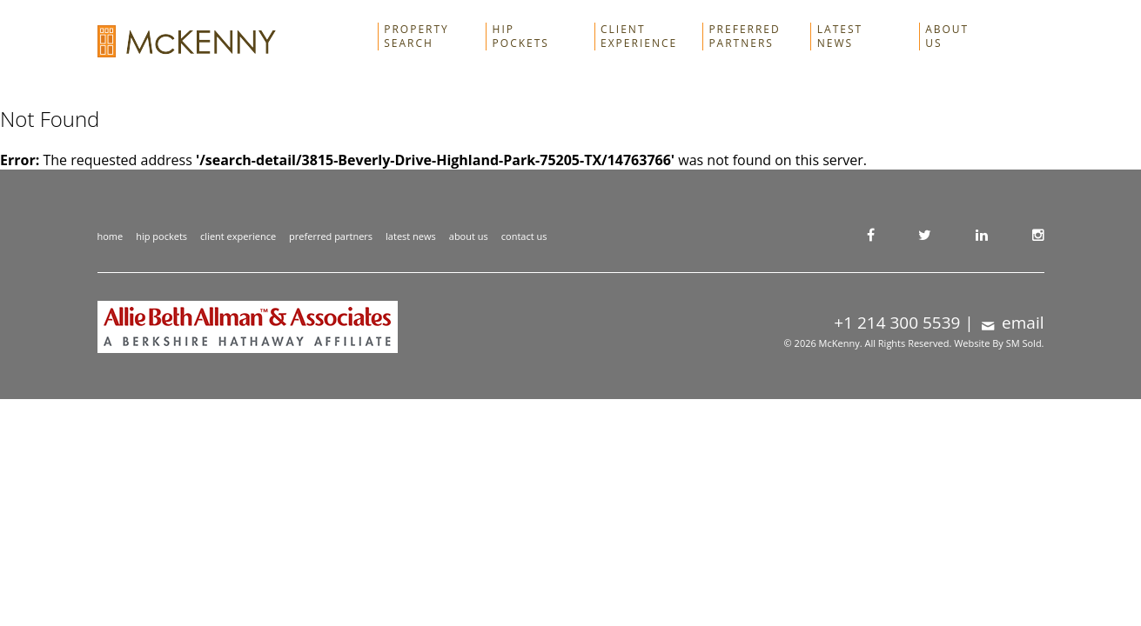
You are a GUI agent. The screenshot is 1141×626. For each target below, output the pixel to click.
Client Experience (639, 36)
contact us (524, 236)
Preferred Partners (744, 36)
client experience (238, 236)
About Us (947, 36)
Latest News (839, 36)
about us (468, 236)
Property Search (416, 36)
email (1011, 322)
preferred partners (331, 236)
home (110, 236)
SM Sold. (1025, 343)
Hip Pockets (521, 36)
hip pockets (161, 236)
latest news (411, 236)
